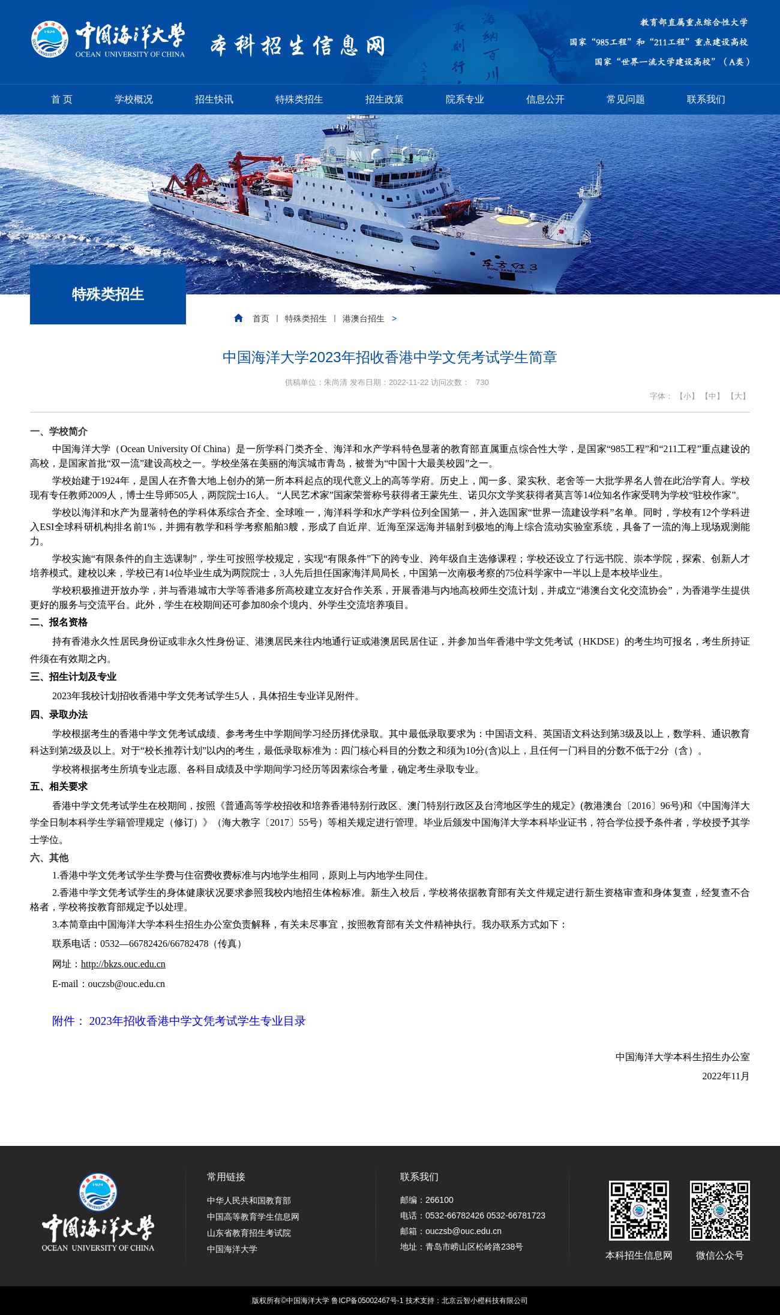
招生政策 (384, 99)
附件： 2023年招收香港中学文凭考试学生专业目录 (179, 1021)
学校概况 (134, 99)
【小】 (687, 396)
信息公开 (545, 99)
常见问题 (626, 99)
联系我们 (706, 99)
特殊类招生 (299, 99)
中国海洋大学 (232, 1249)
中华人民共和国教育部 (249, 1200)
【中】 (712, 396)
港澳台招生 (364, 318)
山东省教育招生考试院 (249, 1233)
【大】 (738, 396)
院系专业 (465, 99)
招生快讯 (214, 99)
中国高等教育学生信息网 (253, 1216)
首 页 (62, 99)
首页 (261, 318)
